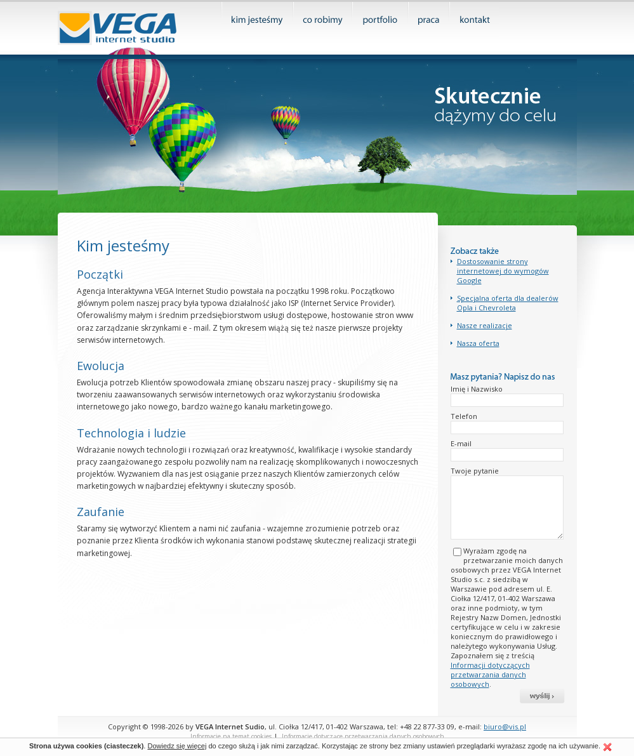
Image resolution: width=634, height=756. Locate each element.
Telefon (464, 416)
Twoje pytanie (475, 470)
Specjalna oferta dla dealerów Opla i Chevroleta (507, 302)
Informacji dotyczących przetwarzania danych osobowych (490, 674)
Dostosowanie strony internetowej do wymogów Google (503, 270)
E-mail (461, 443)
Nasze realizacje (484, 325)
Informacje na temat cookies (231, 736)
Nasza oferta (478, 343)
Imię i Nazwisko (477, 389)
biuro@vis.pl (505, 726)
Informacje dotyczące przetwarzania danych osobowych (363, 736)
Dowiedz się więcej (176, 746)
